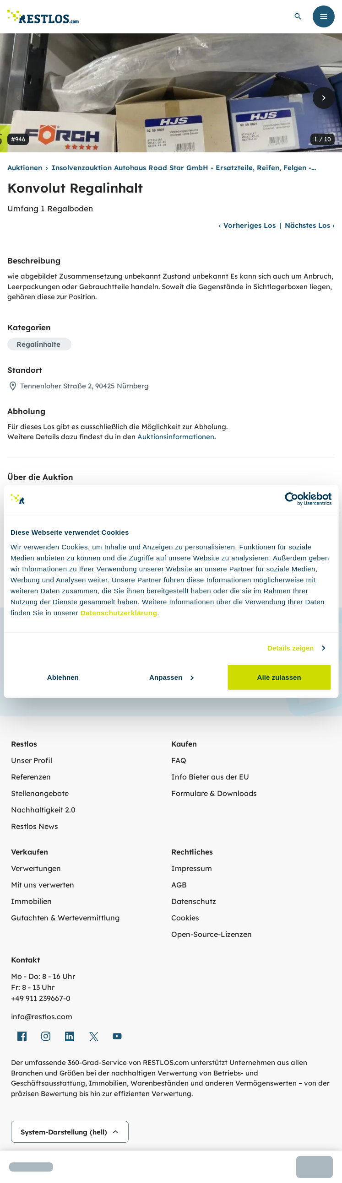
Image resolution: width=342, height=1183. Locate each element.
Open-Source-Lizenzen (211, 934)
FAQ (178, 760)
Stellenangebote (40, 793)
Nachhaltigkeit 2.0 (43, 809)
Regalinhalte (38, 344)
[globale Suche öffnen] (298, 16)
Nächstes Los (310, 225)
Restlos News (34, 826)
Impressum (191, 868)
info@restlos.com (41, 1016)
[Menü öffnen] (324, 16)
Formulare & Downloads (214, 793)
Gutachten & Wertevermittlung (65, 917)
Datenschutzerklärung (119, 612)
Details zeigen (290, 648)
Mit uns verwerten (42, 884)
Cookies (185, 917)
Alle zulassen (279, 677)
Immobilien (31, 901)
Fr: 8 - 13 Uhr (32, 987)
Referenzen (31, 776)
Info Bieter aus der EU (210, 776)
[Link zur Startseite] (43, 16)
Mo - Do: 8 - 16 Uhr (43, 976)
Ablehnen (63, 677)
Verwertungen (36, 868)
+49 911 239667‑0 (41, 998)
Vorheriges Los (247, 225)
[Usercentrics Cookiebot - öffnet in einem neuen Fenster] (291, 499)
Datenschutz (193, 901)
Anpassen (171, 677)
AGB (179, 884)
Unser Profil (31, 760)
